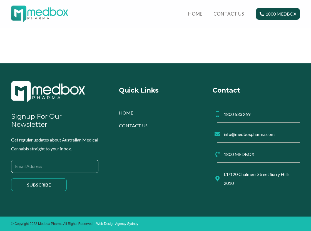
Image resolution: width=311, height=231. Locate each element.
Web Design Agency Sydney (117, 224)
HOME (126, 112)
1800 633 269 (237, 114)
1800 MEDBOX (239, 154)
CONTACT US (133, 125)
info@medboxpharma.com (249, 134)
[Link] (39, 14)
